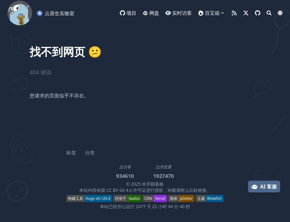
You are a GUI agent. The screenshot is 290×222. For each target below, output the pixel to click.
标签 (71, 152)
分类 (90, 152)
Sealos (134, 198)
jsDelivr (186, 198)
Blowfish (214, 198)
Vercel (160, 198)
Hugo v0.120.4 (97, 198)
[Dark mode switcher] (280, 12)
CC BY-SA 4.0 (119, 190)
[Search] (269, 12)
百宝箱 (212, 13)
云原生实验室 (55, 13)
